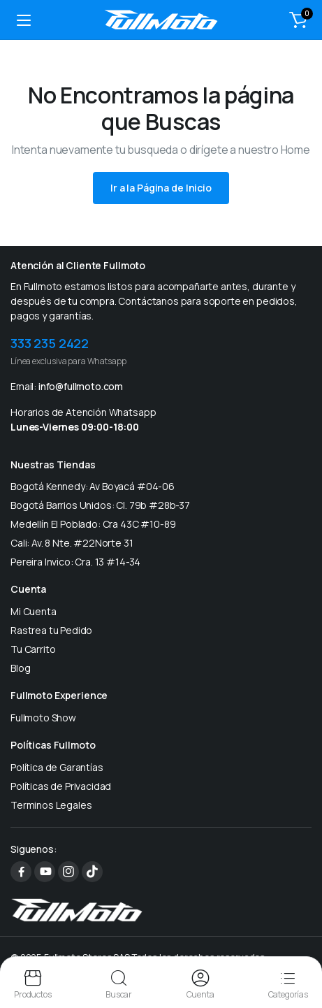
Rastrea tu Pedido (51, 630)
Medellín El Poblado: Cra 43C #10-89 (92, 524)
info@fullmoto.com (80, 386)
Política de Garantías (56, 767)
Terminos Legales (51, 805)
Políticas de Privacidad (60, 786)
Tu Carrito (32, 649)
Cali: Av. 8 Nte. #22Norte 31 (71, 542)
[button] (298, 19)
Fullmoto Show (43, 717)
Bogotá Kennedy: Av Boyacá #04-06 (92, 486)
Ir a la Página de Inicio (161, 187)
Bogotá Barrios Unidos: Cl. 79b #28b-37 (100, 505)
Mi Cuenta (33, 611)
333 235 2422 (49, 343)
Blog (20, 668)
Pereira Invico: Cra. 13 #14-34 (75, 561)
